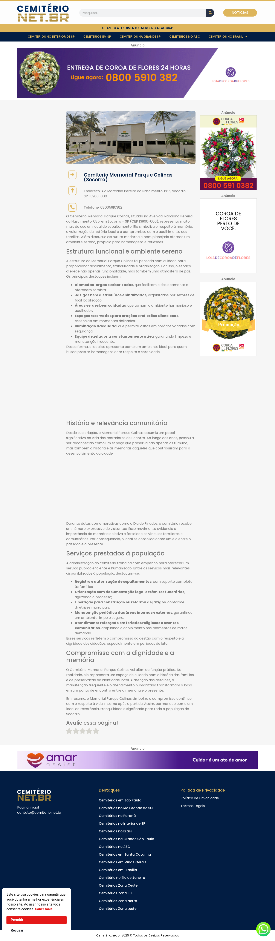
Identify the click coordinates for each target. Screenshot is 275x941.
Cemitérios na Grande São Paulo (126, 839)
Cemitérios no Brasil (228, 36)
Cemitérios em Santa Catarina (125, 854)
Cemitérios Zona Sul (116, 893)
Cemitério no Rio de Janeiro (122, 877)
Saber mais (43, 909)
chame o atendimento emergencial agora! (137, 28)
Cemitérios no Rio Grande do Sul (126, 808)
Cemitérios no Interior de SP (51, 36)
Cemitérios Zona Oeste (118, 885)
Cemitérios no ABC (184, 36)
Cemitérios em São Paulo (120, 800)
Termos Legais (192, 805)
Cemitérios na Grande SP (140, 36)
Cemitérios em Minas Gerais (123, 862)
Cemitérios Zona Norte (118, 901)
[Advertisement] (131, 388)
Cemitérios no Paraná (117, 815)
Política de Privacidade (199, 798)
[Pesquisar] (210, 13)
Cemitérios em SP (97, 36)
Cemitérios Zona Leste (117, 908)
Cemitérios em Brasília (118, 870)
